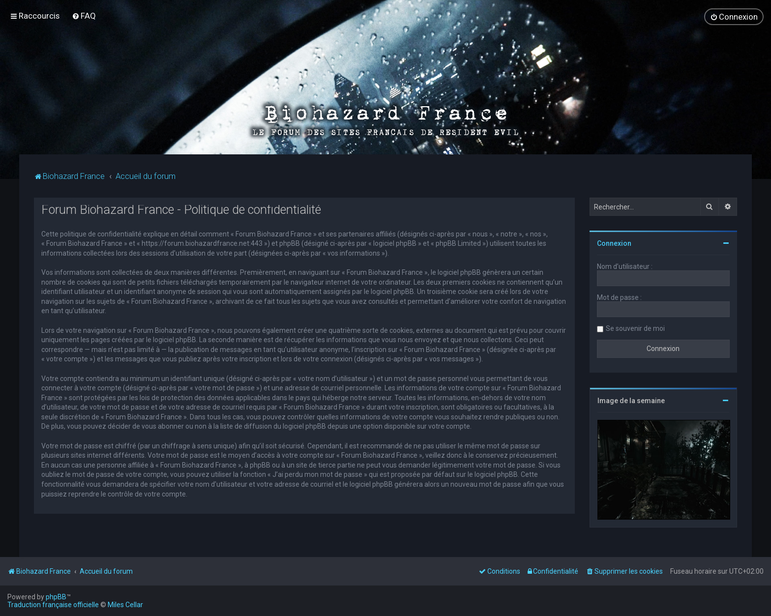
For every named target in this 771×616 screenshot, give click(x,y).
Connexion (614, 242)
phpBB (56, 597)
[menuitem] (83, 15)
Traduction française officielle (53, 605)
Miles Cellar (125, 605)
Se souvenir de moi (635, 327)
